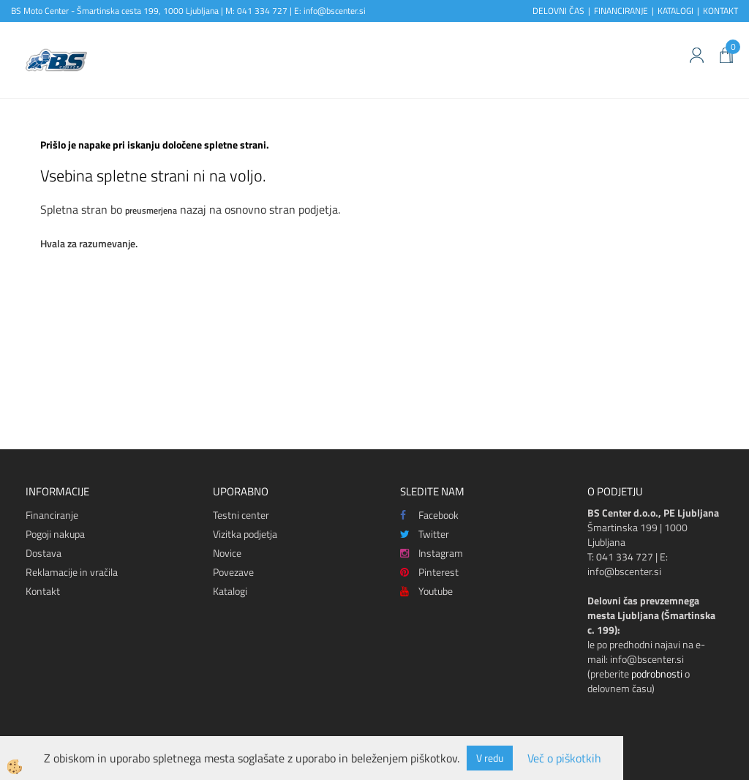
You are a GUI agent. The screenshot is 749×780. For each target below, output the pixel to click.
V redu (489, 757)
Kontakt (43, 591)
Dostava (43, 552)
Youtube (426, 591)
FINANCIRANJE (621, 11)
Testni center (241, 514)
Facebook (429, 514)
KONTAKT (720, 11)
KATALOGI (675, 11)
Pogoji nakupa (55, 533)
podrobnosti (656, 673)
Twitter (424, 533)
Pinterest (429, 572)
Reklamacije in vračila (72, 572)
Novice (227, 552)
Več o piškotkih (564, 758)
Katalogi (230, 591)
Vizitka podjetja (245, 533)
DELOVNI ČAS (558, 11)
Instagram (431, 552)
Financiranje (52, 514)
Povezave (233, 572)
